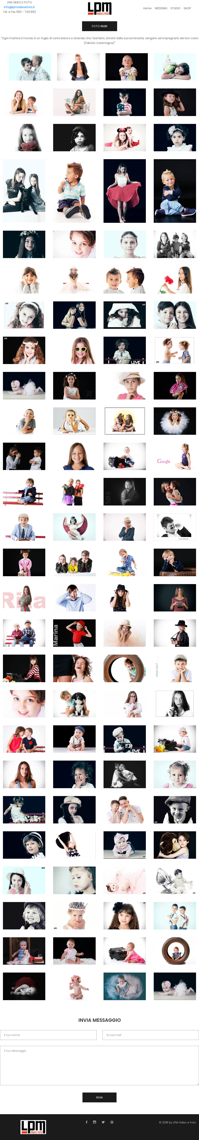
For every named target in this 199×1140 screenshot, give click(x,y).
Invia (99, 1097)
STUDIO (175, 8)
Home (147, 8)
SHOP (187, 8)
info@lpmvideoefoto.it (19, 7)
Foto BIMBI (99, 26)
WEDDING (161, 8)
